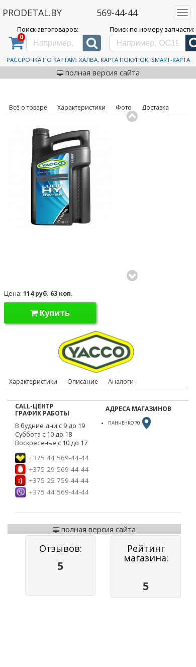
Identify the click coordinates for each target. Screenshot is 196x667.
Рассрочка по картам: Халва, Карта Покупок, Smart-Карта (98, 59)
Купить (50, 312)
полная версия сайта (98, 72)
